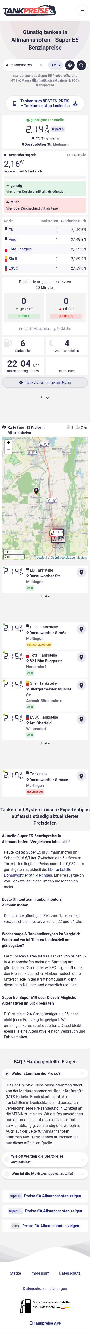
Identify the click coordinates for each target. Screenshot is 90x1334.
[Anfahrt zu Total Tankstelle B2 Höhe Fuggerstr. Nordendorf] (81, 657)
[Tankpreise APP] (45, 1323)
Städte (15, 1273)
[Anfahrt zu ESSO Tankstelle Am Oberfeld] (81, 719)
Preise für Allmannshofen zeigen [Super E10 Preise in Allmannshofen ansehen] (45, 1211)
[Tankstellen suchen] (81, 65)
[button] (36, 492)
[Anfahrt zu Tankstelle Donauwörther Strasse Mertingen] (81, 776)
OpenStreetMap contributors (69, 557)
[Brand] (29, 10)
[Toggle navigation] (82, 10)
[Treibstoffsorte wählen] (55, 65)
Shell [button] (13, 258)
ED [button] (11, 230)
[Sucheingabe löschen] (41, 65)
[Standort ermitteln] (70, 65)
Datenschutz (69, 1273)
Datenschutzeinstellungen (45, 1288)
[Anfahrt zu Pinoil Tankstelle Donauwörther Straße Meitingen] (81, 629)
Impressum (39, 1273)
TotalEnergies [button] (19, 249)
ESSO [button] (13, 268)
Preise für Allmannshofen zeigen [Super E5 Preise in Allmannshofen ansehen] (45, 1196)
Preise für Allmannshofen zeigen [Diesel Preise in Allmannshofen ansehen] (45, 1226)
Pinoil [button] (13, 239)
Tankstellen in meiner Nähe (45, 382)
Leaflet (41, 557)
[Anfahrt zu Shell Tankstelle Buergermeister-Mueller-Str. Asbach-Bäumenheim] (81, 685)
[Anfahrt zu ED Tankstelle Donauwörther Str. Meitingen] (81, 572)
